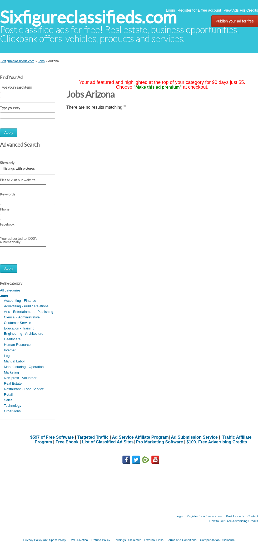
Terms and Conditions (181, 540)
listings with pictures (19, 168)
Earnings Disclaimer (127, 540)
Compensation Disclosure (217, 540)
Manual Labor (14, 361)
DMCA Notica (79, 540)
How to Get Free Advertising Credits (233, 521)
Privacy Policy (32, 540)
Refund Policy (100, 540)
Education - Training (19, 328)
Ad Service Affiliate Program (140, 437)
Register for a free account (199, 10)
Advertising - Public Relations (26, 306)
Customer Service (17, 323)
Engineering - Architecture (23, 334)
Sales (8, 400)
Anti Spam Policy (54, 540)
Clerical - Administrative (22, 317)
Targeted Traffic (93, 437)
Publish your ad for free (235, 21)
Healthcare (12, 339)
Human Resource (17, 345)
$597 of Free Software (52, 437)
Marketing (11, 372)
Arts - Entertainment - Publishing (28, 312)
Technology (12, 406)
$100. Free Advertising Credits (216, 442)
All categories (10, 290)
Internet (10, 350)
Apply (8, 133)
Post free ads (235, 516)
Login (170, 10)
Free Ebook (67, 442)
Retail (8, 394)
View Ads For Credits (241, 10)
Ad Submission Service (194, 437)
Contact (252, 516)
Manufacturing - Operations (25, 367)
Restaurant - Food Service (24, 389)
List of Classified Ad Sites (108, 442)
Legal (8, 356)
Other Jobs (12, 411)
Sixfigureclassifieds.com (88, 17)
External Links (153, 540)
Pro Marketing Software (159, 442)
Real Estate (13, 383)
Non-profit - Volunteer (20, 378)
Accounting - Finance (20, 301)
